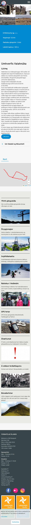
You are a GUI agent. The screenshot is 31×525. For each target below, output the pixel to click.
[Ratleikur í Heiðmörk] (15, 293)
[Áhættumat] (15, 348)
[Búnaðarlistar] (15, 403)
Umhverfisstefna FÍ (6, 477)
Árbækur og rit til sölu (7, 479)
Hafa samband (5, 473)
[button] (29, 180)
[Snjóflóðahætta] (15, 265)
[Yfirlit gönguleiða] (15, 211)
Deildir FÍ (4, 475)
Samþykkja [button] (15, 522)
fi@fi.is (8, 444)
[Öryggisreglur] (15, 238)
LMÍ (30, 185)
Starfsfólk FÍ (4, 469)
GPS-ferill (6, 136)
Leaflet (25, 185)
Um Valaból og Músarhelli (14, 144)
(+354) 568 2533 (9, 442)
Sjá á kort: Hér (5, 440)
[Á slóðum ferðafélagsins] (15, 375)
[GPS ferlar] (15, 321)
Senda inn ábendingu (7, 481)
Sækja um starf (5, 483)
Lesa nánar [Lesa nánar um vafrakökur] (4, 516)
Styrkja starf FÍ (5, 485)
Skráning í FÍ (4, 471)
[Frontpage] (3, 3)
